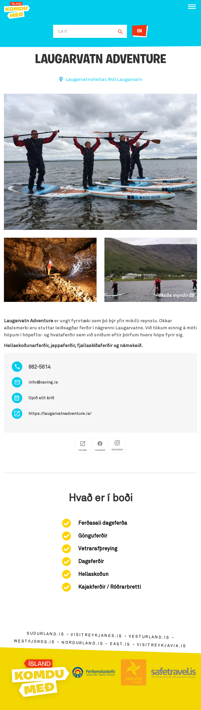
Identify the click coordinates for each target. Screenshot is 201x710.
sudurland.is (45, 633)
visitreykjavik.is (161, 645)
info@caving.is (43, 382)
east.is (120, 644)
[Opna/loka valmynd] (191, 6)
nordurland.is (82, 643)
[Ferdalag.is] (17, 10)
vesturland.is (149, 637)
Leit (63, 31)
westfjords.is (34, 641)
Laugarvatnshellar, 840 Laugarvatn (103, 79)
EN (139, 31)
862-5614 (40, 367)
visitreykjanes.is (96, 635)
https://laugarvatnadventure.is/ (60, 413)
